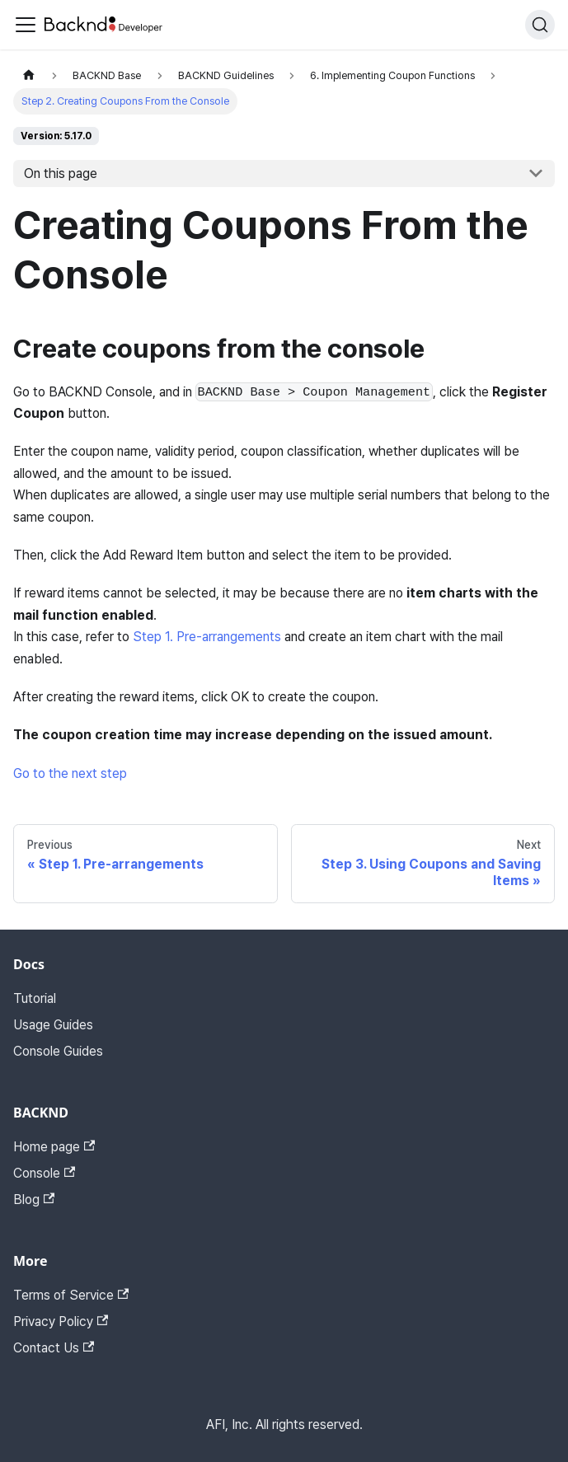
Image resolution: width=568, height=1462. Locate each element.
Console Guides (58, 1051)
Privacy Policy (60, 1321)
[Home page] (29, 75)
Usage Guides (53, 1025)
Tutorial (34, 998)
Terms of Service (71, 1295)
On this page (60, 173)
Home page (54, 1147)
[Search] (540, 25)
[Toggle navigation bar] (25, 24)
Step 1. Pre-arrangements (207, 636)
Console (44, 1173)
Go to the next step (70, 773)
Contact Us (53, 1348)
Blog (33, 1199)
